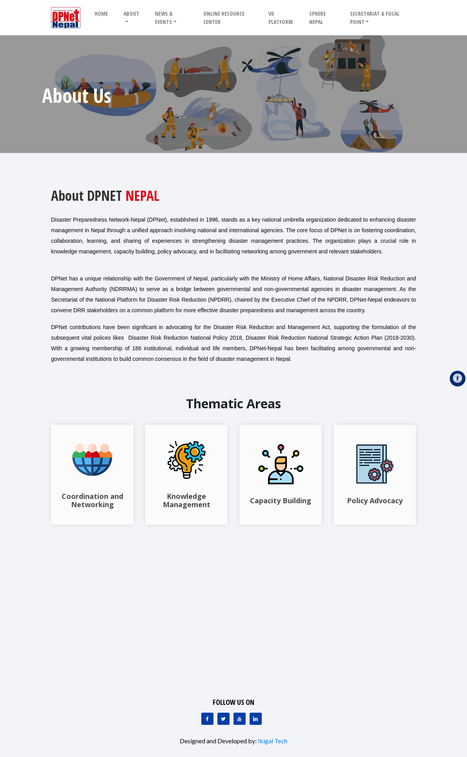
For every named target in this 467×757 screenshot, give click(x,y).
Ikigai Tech (272, 740)
